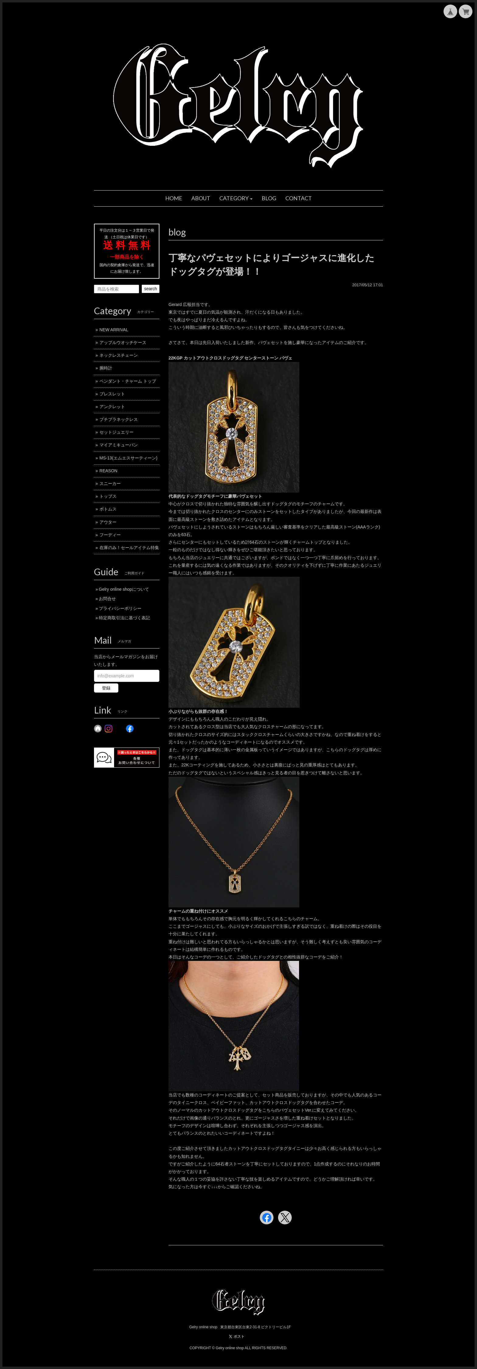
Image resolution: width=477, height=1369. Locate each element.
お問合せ (107, 598)
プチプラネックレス (118, 419)
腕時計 (105, 368)
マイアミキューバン (118, 444)
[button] (236, 198)
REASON (108, 470)
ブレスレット (112, 393)
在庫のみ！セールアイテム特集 (129, 547)
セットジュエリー (116, 432)
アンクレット (112, 406)
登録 (106, 688)
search (150, 288)
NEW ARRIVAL (113, 329)
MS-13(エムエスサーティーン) (128, 458)
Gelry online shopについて (124, 589)
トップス (108, 496)
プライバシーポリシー (120, 608)
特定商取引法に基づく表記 (124, 617)
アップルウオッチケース (122, 342)
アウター (108, 522)
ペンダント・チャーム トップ (127, 381)
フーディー (110, 534)
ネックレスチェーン (118, 355)
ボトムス (108, 509)
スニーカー (110, 483)
